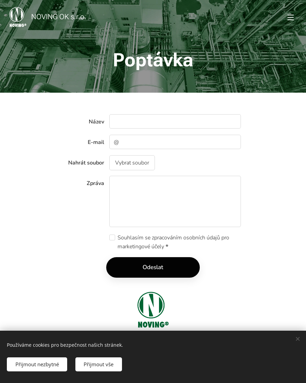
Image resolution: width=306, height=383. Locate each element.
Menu (290, 17)
